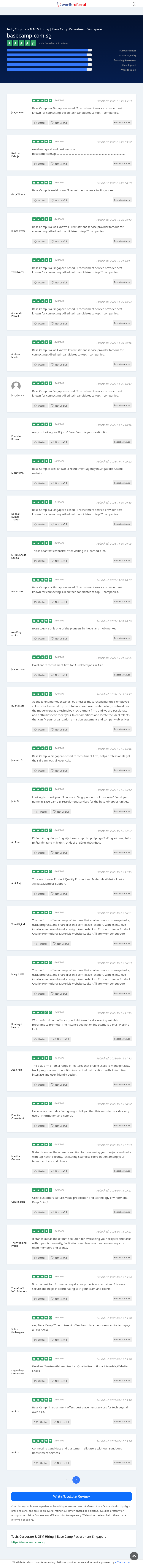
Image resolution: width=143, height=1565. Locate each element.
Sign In (134, 4)
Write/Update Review (71, 1496)
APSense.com (123, 1562)
